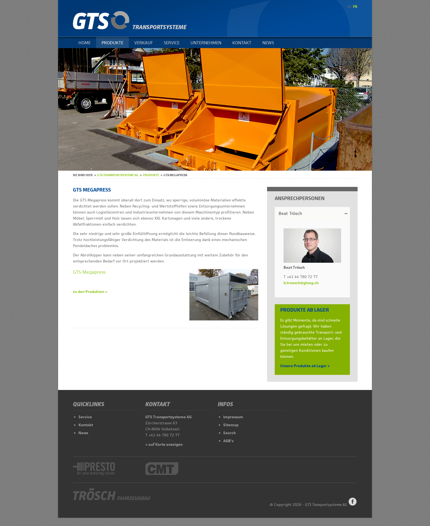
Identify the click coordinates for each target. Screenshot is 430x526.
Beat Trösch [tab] (290, 213)
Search (229, 432)
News (268, 43)
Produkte (112, 43)
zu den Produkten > (90, 291)
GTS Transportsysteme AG (117, 175)
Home (84, 43)
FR (355, 6)
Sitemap (230, 424)
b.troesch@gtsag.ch (301, 282)
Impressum (233, 416)
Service (171, 43)
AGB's (228, 440)
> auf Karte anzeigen (164, 444)
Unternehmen (205, 43)
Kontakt (241, 43)
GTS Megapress (89, 272)
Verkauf (143, 43)
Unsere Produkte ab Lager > (305, 365)
